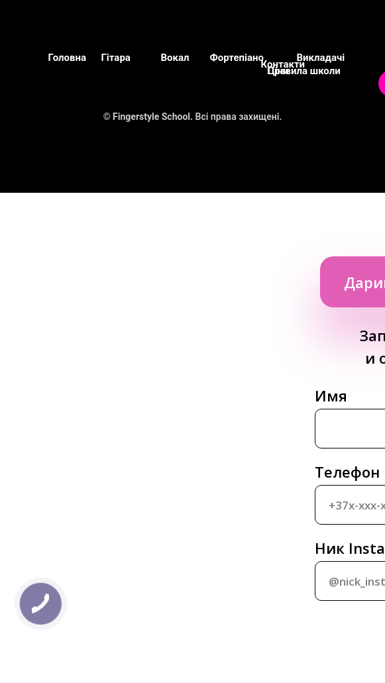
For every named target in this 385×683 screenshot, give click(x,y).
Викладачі (321, 58)
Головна (67, 58)
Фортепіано (237, 58)
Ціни (278, 71)
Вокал (175, 58)
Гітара (116, 58)
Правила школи (304, 71)
